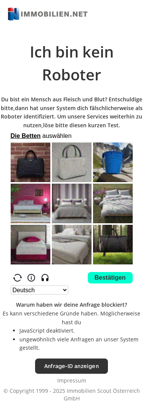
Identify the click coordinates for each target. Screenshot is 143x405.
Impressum (71, 380)
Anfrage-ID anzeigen (71, 366)
